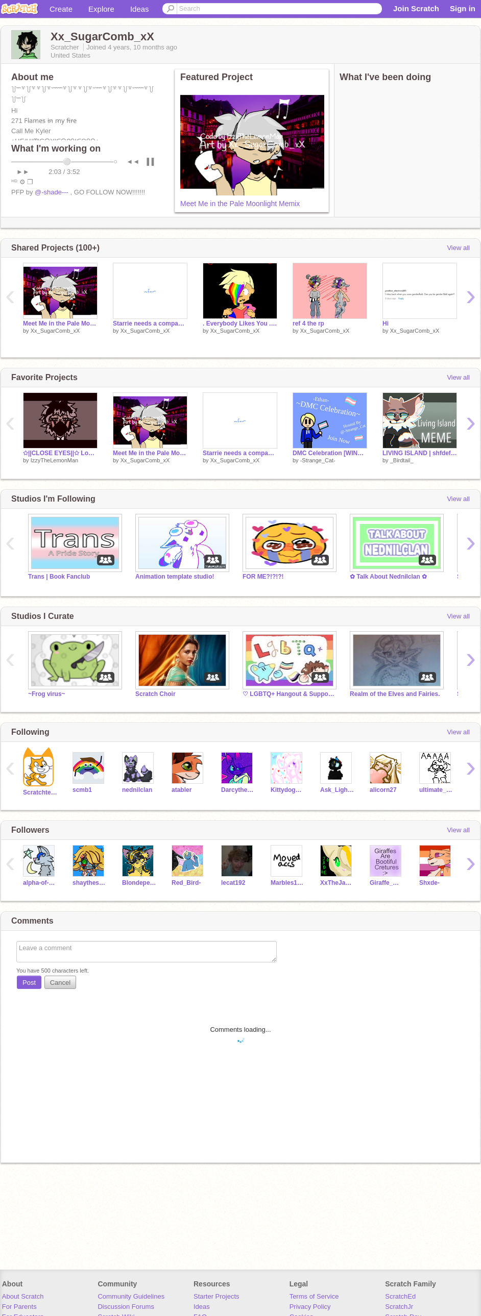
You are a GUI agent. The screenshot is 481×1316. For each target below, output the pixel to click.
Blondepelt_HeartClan (139, 882)
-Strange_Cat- (317, 460)
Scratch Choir (155, 694)
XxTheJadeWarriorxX (337, 882)
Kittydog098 (288, 789)
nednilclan (137, 789)
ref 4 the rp (308, 323)
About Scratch (23, 1296)
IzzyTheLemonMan (55, 460)
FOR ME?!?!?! (263, 576)
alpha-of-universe (40, 882)
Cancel (60, 982)
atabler (181, 789)
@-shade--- (51, 192)
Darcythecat (238, 789)
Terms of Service (314, 1296)
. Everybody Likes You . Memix (240, 323)
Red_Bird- (186, 882)
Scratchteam (40, 792)
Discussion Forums (126, 1306)
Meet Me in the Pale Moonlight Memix (240, 204)
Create (61, 9)
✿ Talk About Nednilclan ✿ (388, 576)
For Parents (19, 1306)
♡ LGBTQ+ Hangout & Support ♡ (288, 694)
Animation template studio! (174, 576)
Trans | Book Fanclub (59, 576)
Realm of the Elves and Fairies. (395, 694)
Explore (101, 9)
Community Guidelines (131, 1296)
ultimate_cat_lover (436, 789)
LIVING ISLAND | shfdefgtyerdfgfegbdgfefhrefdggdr (419, 453)
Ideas (139, 9)
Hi (385, 323)
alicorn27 (383, 789)
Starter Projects (216, 1296)
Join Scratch (416, 8)
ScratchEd (400, 1296)
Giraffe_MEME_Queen (387, 882)
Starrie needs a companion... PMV (150, 323)
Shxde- (429, 882)
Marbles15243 (288, 882)
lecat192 (233, 882)
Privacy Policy (310, 1306)
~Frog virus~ (46, 694)
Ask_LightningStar (337, 789)
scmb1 (82, 789)
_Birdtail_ (402, 460)
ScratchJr (399, 1306)
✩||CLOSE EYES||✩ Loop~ (60, 453)
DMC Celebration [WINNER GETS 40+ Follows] (330, 453)
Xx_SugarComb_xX (55, 331)
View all (458, 248)
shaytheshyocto (90, 882)
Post (29, 982)
